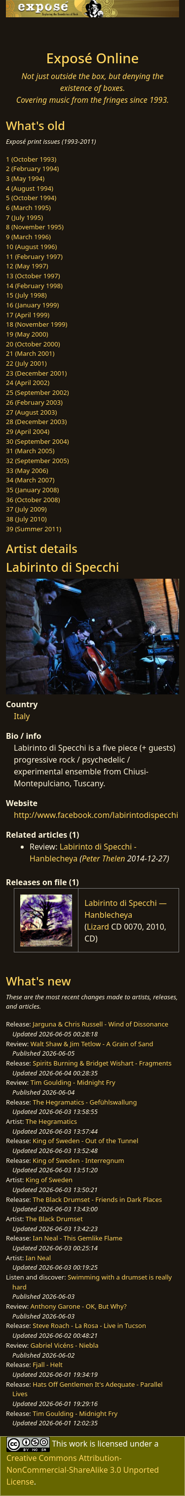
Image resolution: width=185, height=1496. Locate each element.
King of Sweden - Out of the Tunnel (85, 1140)
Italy (22, 716)
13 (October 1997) (33, 275)
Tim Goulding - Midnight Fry (73, 1082)
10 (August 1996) (31, 246)
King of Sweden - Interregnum (78, 1160)
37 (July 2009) (26, 509)
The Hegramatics (51, 1121)
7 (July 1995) (24, 217)
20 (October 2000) (33, 344)
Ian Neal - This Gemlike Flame (77, 1238)
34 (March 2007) (30, 479)
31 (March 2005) (30, 450)
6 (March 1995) (28, 207)
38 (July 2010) (26, 518)
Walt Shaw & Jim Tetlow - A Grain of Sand (92, 1043)
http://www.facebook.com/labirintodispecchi (96, 815)
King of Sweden (49, 1179)
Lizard (98, 926)
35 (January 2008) (32, 489)
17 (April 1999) (27, 314)
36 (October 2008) (33, 499)
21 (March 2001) (30, 353)
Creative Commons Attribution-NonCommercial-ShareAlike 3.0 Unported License (82, 1470)
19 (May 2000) (27, 334)
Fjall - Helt (48, 1364)
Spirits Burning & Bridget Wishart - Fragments (102, 1063)
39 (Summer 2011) (33, 528)
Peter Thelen (103, 858)
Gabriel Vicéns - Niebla (65, 1345)
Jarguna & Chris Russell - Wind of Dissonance (100, 1024)
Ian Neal (38, 1257)
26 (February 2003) (34, 402)
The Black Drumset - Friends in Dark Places (97, 1199)
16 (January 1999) (32, 304)
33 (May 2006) (27, 470)
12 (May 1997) (27, 265)
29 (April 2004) (27, 431)
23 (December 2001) (36, 373)
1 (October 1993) (31, 159)
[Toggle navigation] (31, 31)
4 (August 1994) (29, 188)
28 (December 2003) (36, 421)
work (78, 1443)
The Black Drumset (54, 1218)
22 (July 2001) (26, 363)
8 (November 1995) (35, 226)
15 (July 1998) (26, 295)
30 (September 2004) (37, 441)
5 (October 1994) (31, 197)
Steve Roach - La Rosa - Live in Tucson (89, 1325)
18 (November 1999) (37, 324)
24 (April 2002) (27, 382)
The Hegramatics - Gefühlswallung (85, 1102)
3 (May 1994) (25, 178)
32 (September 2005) (37, 460)
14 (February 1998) (34, 285)
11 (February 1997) (34, 256)
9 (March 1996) (28, 236)
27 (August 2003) (31, 412)
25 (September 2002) (37, 392)
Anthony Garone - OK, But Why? (79, 1306)
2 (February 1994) (32, 168)
